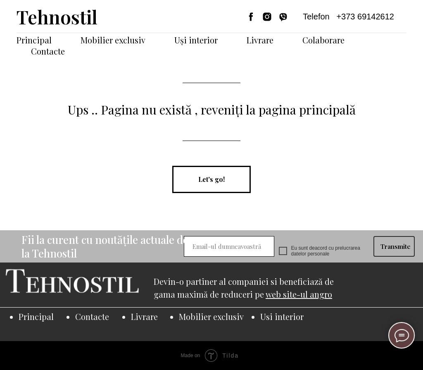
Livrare (260, 39)
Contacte (48, 51)
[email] (229, 246)
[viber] (283, 17)
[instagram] (267, 17)
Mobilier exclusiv (113, 39)
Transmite (395, 246)
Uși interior (196, 39)
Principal (34, 39)
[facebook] (251, 17)
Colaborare (323, 39)
